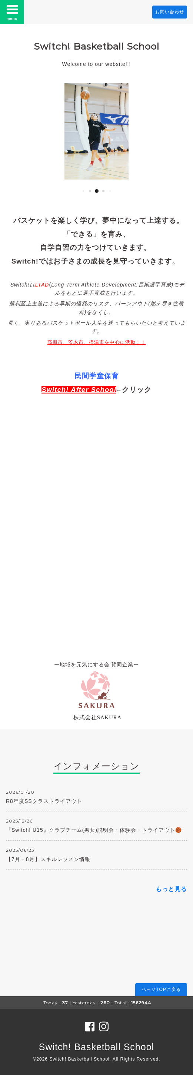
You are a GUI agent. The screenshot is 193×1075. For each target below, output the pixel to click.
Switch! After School (78, 390)
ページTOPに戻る (161, 989)
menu (12, 12)
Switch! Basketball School (96, 46)
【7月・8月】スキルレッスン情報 (48, 859)
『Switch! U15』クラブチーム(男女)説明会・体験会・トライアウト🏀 (94, 830)
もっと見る (171, 889)
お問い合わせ (169, 11)
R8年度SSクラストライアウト (44, 801)
